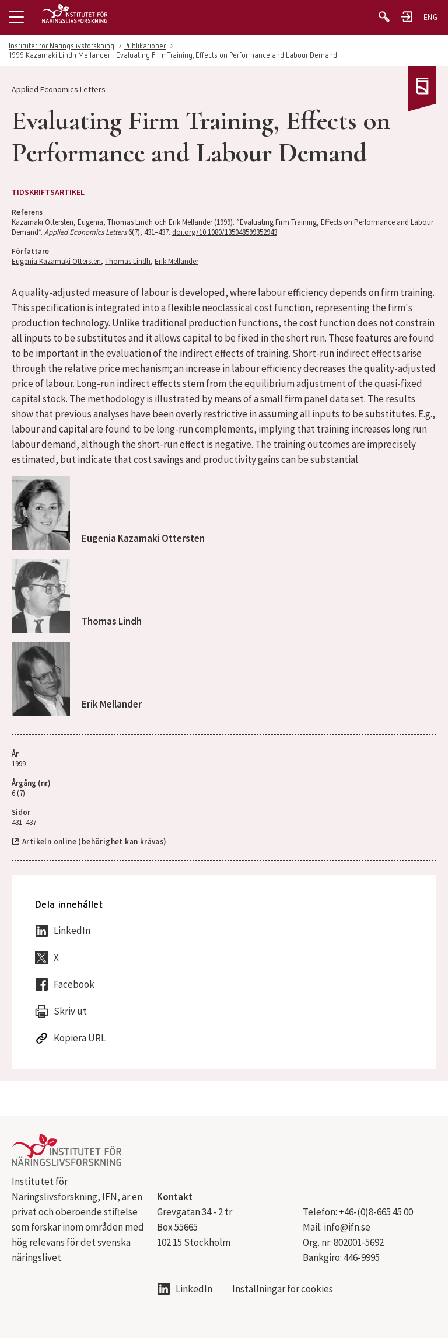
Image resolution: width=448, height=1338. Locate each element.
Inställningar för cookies (282, 1289)
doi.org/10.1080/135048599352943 (224, 232)
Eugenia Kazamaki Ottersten (56, 261)
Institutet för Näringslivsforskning (61, 46)
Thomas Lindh (127, 261)
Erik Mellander (176, 261)
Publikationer (145, 46)
